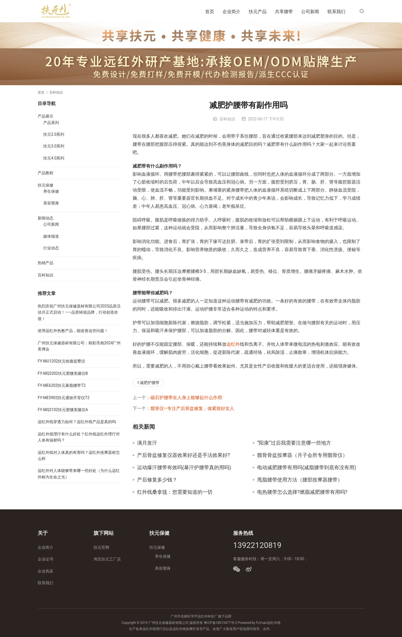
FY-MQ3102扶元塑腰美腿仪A (63, 409)
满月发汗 (147, 443)
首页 (209, 11)
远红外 (233, 344)
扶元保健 (45, 185)
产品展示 (45, 116)
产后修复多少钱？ (157, 480)
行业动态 (51, 248)
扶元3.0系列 (53, 146)
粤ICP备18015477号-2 (220, 623)
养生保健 (51, 191)
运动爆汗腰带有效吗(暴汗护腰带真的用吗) (184, 467)
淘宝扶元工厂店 (107, 559)
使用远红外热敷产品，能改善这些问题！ (73, 330)
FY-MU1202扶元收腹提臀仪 (61, 361)
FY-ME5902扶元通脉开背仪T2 (64, 397)
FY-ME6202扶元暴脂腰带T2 (62, 385)
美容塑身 (51, 203)
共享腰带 (284, 11)
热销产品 (45, 263)
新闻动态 (45, 218)
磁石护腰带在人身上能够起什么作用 (186, 397)
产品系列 (51, 122)
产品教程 (45, 173)
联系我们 (336, 11)
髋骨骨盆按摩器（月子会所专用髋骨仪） (302, 455)
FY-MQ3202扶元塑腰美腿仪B (63, 373)
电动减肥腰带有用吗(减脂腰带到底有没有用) (306, 467)
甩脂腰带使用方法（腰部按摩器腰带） (300, 480)
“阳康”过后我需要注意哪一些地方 (294, 443)
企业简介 (231, 11)
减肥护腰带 (149, 382)
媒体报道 (51, 236)
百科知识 (227, 119)
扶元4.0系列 (53, 158)
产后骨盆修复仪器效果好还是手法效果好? (183, 455)
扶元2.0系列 (53, 134)
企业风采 (45, 571)
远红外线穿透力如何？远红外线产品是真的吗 (77, 421)
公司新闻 (310, 11)
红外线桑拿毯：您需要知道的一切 (174, 492)
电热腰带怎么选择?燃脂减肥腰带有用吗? (302, 492)
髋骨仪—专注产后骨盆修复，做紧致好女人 (192, 408)
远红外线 (274, 623)
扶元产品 (258, 11)
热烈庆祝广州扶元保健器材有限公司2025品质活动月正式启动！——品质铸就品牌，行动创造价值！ (79, 312)
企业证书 (45, 559)
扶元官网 (101, 547)
